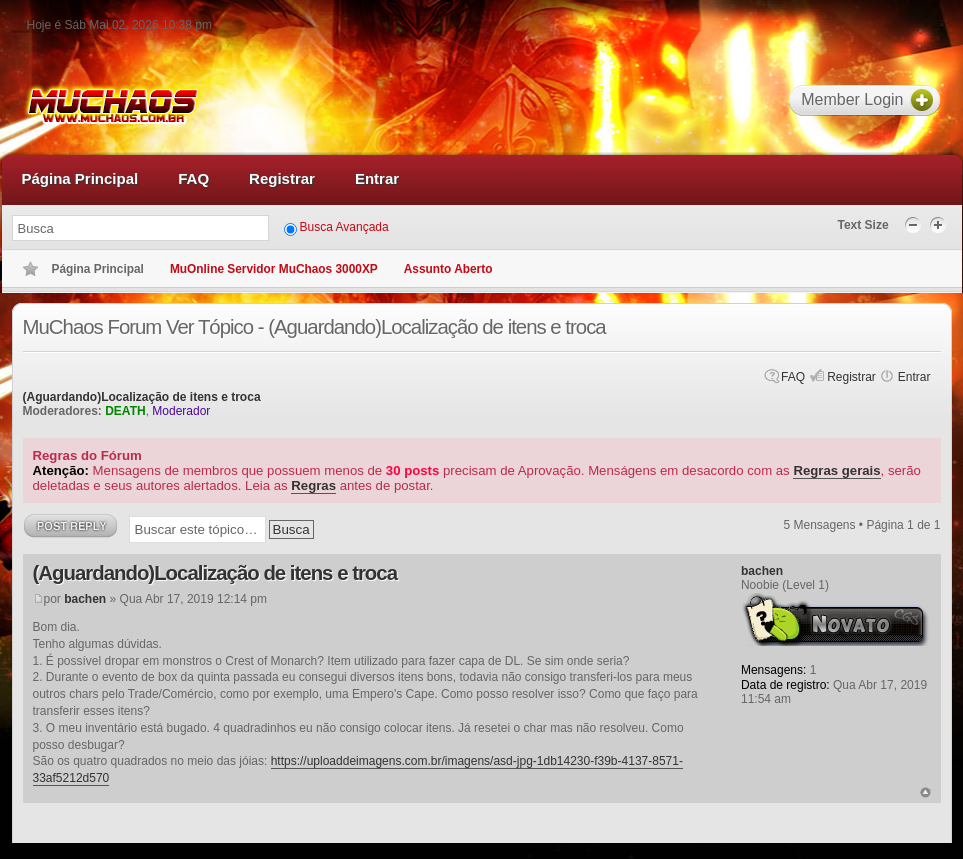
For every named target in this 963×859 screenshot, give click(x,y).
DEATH (125, 411)
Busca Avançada (344, 227)
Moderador (181, 411)
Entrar (914, 377)
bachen (85, 599)
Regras (313, 485)
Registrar (851, 377)
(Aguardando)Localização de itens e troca (142, 397)
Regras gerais (836, 470)
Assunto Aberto (448, 269)
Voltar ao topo (925, 792)
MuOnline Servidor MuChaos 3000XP (274, 269)
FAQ (793, 377)
